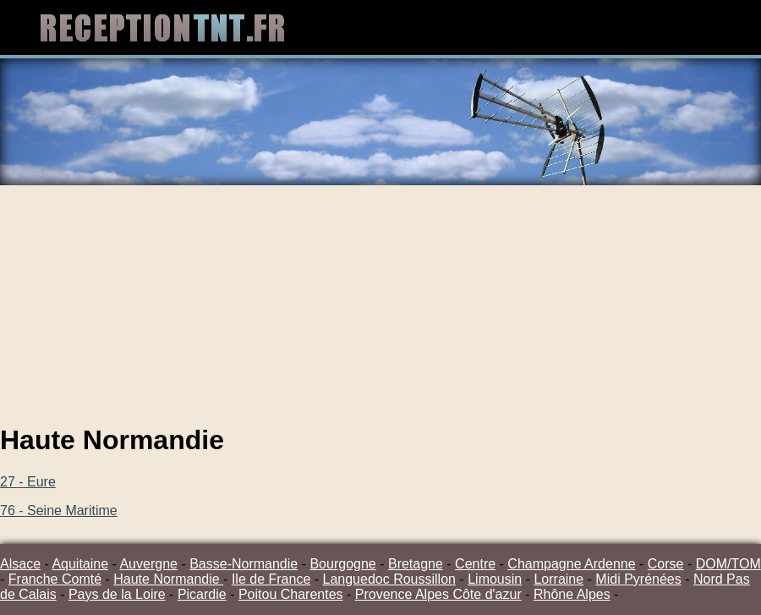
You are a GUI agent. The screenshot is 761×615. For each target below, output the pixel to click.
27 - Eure (28, 482)
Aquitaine (80, 564)
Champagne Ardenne (571, 564)
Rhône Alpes (572, 594)
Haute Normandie (168, 579)
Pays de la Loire (117, 594)
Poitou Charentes (290, 594)
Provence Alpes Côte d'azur (438, 594)
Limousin (495, 579)
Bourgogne (342, 564)
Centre (475, 564)
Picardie (202, 594)
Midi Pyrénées (638, 579)
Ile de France (271, 579)
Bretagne (415, 564)
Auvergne (148, 564)
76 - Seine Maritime (59, 510)
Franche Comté (54, 579)
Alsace (20, 564)
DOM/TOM (728, 564)
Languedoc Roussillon (389, 579)
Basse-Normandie (243, 564)
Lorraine (558, 579)
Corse (666, 564)
